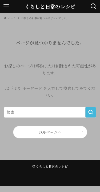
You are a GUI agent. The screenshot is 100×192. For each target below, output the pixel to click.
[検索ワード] (50, 112)
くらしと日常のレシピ (50, 6)
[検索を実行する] (90, 112)
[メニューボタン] (6, 6)
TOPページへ (50, 132)
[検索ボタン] (93, 6)
